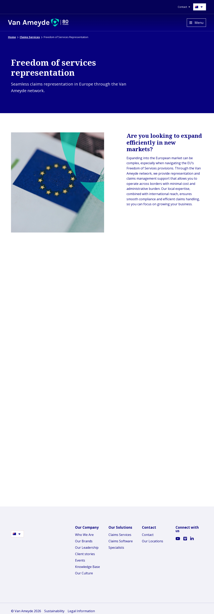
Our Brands (83, 539)
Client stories (85, 552)
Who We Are (84, 533)
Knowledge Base (87, 565)
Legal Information (81, 609)
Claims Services (120, 533)
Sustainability (54, 609)
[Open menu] (196, 22)
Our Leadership (86, 546)
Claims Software (121, 539)
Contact (148, 533)
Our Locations (152, 539)
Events (80, 558)
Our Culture (84, 571)
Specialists (116, 546)
